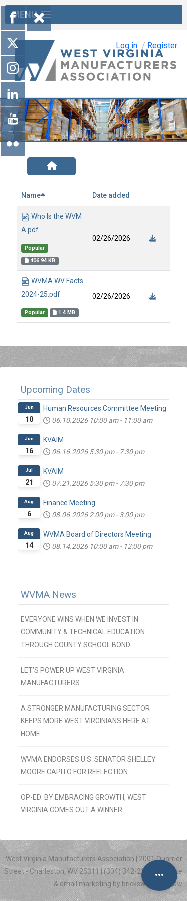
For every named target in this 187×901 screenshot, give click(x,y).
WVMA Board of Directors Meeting (97, 534)
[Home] (51, 167)
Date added (111, 196)
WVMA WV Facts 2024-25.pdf (52, 287)
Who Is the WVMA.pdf (51, 223)
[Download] (153, 238)
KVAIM (53, 440)
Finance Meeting (69, 503)
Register (162, 45)
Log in (127, 45)
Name (33, 196)
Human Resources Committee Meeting (104, 408)
